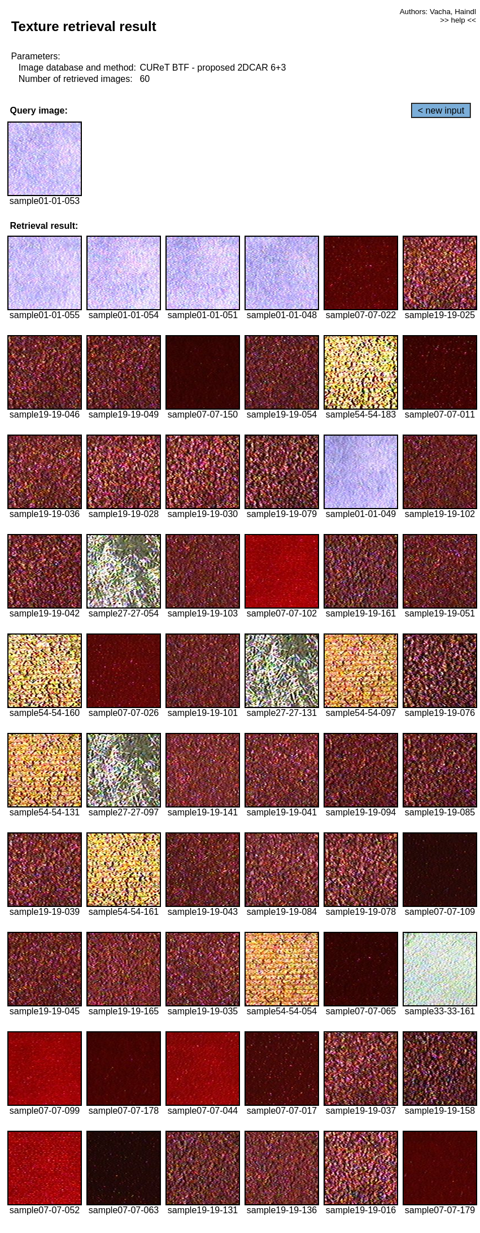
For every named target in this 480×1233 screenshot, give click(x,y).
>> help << (458, 20)
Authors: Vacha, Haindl (438, 11)
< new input (441, 110)
